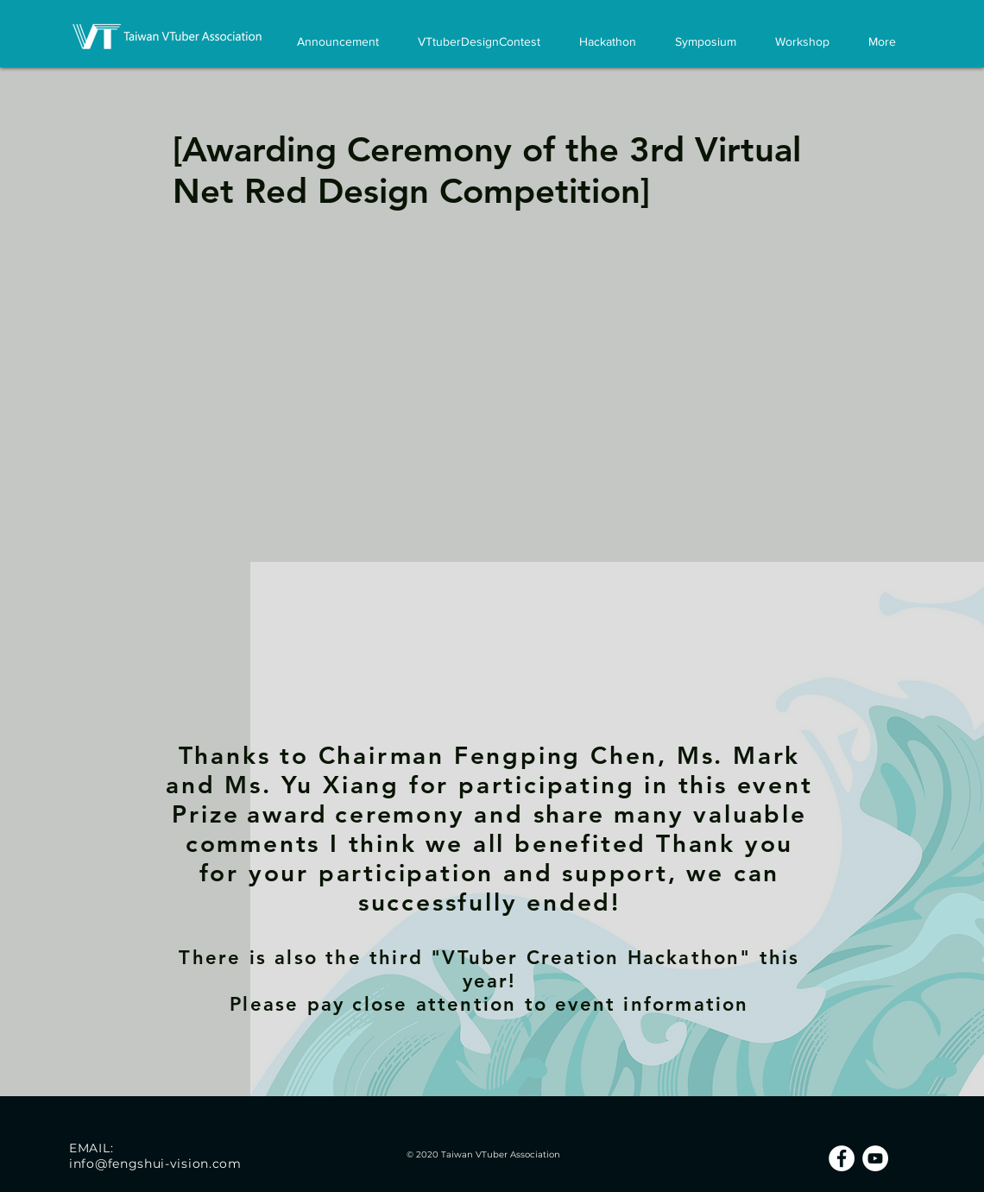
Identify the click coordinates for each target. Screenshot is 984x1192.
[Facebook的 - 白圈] (842, 1158)
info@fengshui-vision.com (155, 1163)
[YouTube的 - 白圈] (875, 1158)
